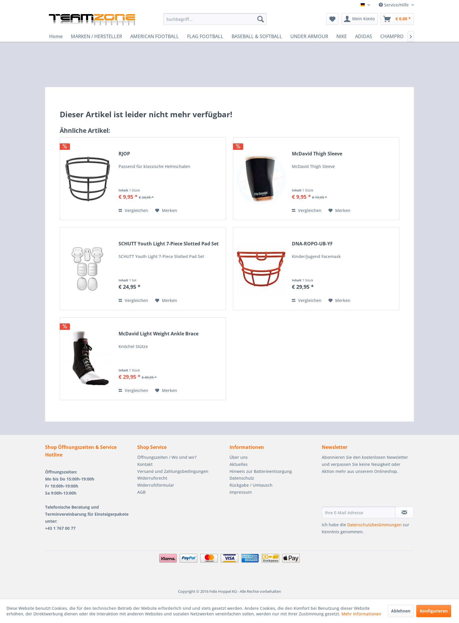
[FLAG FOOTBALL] (205, 36)
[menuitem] (215, 19)
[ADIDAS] (363, 36)
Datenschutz (242, 478)
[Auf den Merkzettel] (166, 210)
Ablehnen (400, 611)
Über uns (239, 457)
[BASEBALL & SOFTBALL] (256, 36)
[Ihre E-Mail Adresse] (358, 512)
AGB (141, 492)
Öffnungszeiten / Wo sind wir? (166, 457)
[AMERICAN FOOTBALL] (154, 36)
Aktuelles (239, 464)
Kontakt (145, 464)
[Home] (56, 36)
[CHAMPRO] (392, 36)
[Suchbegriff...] (215, 19)
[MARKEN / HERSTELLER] (96, 36)
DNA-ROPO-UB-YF (312, 244)
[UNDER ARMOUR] (309, 36)
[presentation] (366, 492)
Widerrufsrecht (152, 478)
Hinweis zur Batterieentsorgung (261, 471)
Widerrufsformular (155, 485)
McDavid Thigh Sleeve (317, 154)
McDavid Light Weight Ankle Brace (158, 334)
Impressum (241, 492)
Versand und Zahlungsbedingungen (172, 471)
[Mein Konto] (359, 19)
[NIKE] (341, 36)
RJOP (124, 154)
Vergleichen (133, 210)
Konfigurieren (434, 611)
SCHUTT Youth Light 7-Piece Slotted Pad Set (169, 244)
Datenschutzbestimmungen (374, 524)
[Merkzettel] (332, 19)
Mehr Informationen (361, 614)
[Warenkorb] (397, 19)
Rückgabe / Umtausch (251, 485)
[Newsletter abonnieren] (404, 512)
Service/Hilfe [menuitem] (394, 5)
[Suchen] (260, 19)
